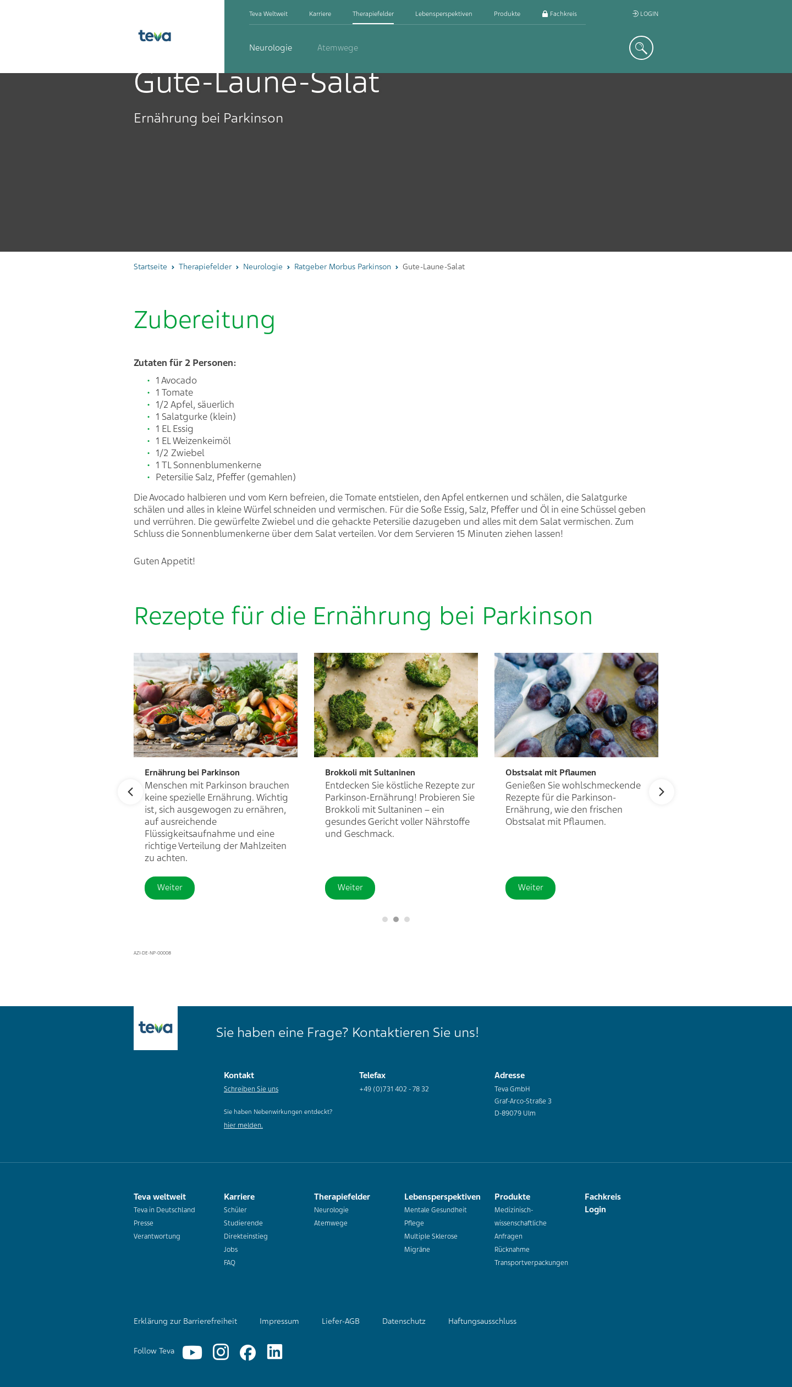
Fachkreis (559, 14)
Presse (143, 1223)
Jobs (231, 1249)
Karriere (320, 14)
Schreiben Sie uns (251, 1089)
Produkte (507, 14)
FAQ (229, 1262)
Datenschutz (404, 1321)
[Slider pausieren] (385, 919)
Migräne (417, 1249)
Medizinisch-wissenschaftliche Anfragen (520, 1223)
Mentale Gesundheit (435, 1210)
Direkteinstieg (246, 1236)
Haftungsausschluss (482, 1321)
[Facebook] (247, 1352)
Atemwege (337, 47)
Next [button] (661, 792)
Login (645, 14)
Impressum (279, 1321)
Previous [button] (130, 792)
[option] (396, 162)
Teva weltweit (268, 14)
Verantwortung (157, 1236)
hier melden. (243, 1125)
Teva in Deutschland (164, 1210)
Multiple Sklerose (431, 1236)
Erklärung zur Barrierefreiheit (185, 1321)
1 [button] (396, 919)
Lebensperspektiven (443, 14)
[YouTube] (192, 1352)
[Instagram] (220, 1352)
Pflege (414, 1223)
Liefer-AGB (341, 1321)
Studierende (243, 1223)
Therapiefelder (373, 14)
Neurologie (270, 47)
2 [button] (407, 919)
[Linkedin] (274, 1352)
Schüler (235, 1210)
